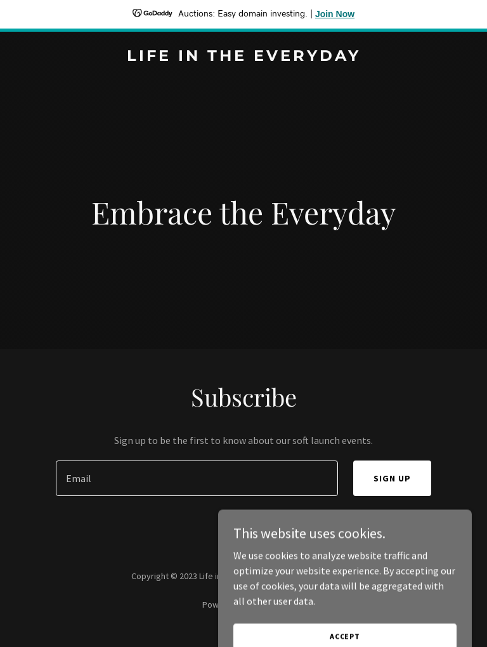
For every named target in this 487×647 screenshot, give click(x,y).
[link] (244, 57)
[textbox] (197, 478)
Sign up (392, 478)
